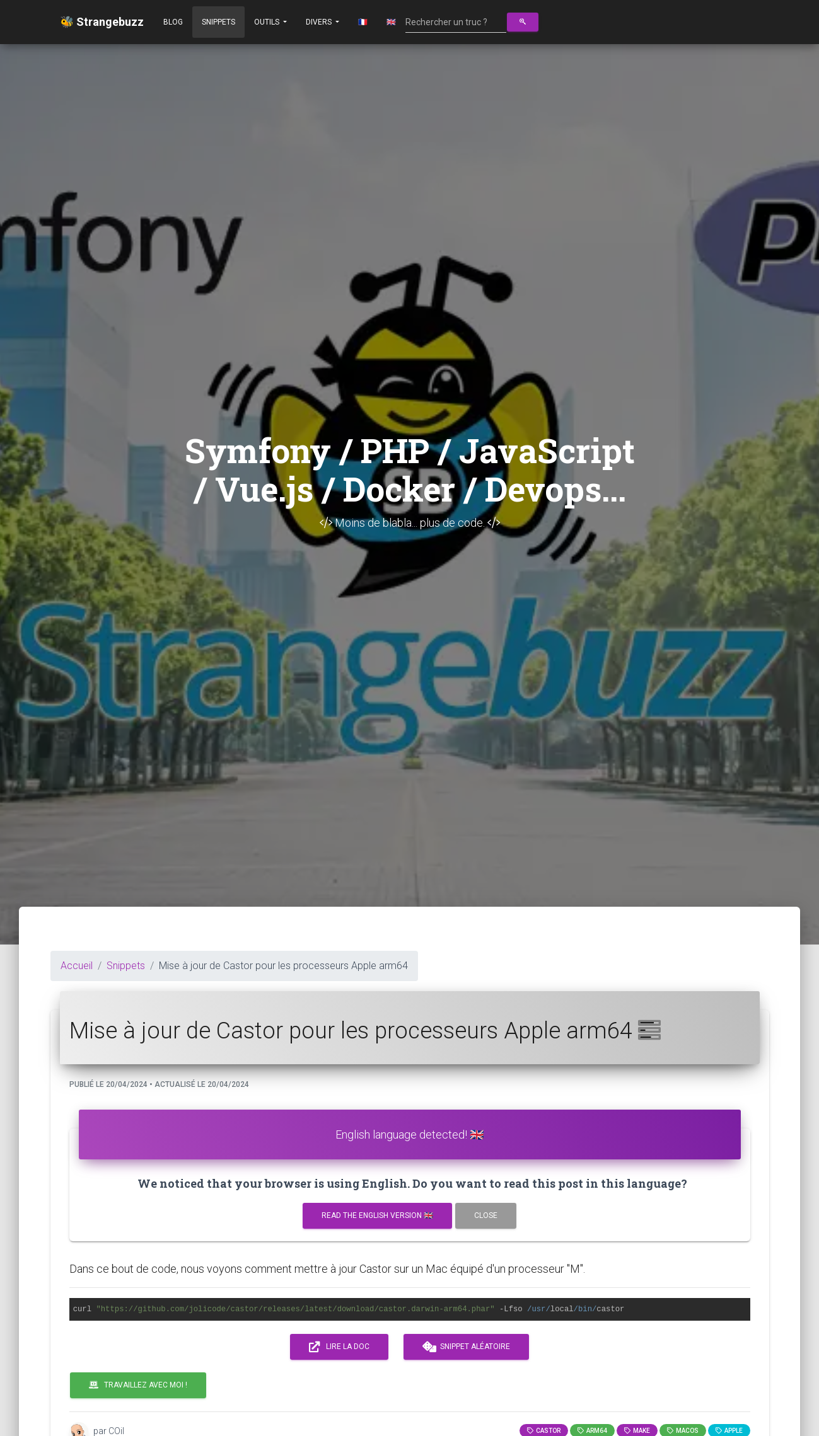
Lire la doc (339, 1347)
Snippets (218, 22)
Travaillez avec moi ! (138, 1385)
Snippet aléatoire (466, 1347)
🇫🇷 (363, 22)
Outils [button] (267, 22)
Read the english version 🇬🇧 (377, 1215)
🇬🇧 (391, 22)
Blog (173, 22)
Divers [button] (320, 22)
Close (485, 1215)
